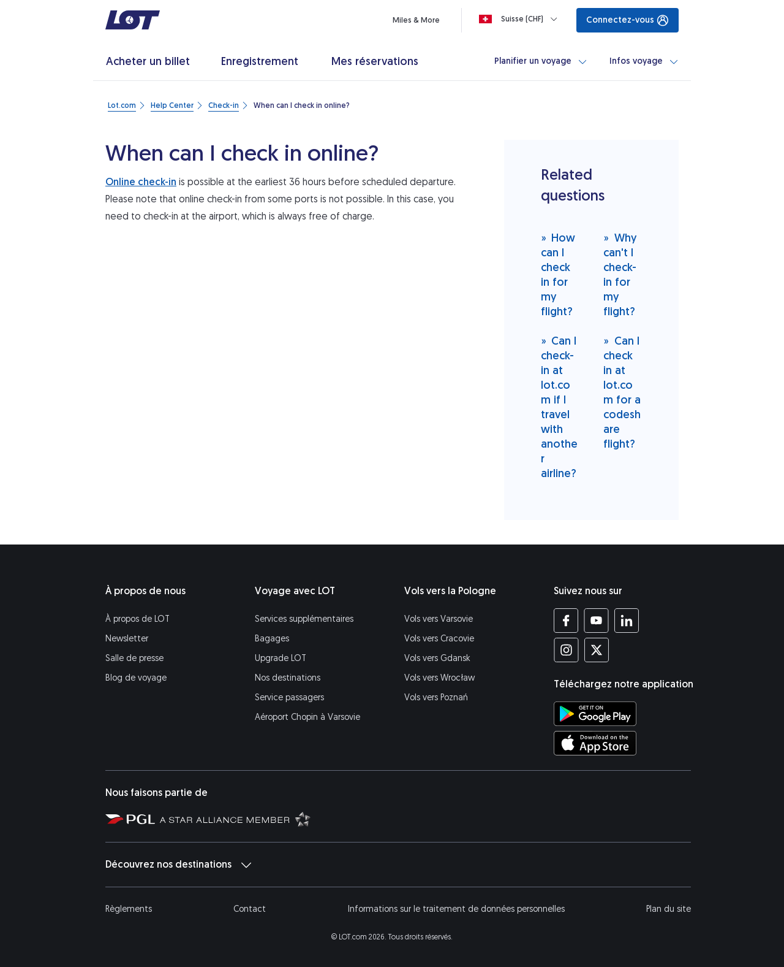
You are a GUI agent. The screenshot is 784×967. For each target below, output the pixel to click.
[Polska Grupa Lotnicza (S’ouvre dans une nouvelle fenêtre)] (130, 818)
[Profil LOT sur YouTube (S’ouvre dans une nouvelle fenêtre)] (596, 620)
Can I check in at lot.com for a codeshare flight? (622, 392)
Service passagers (289, 697)
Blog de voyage (136, 678)
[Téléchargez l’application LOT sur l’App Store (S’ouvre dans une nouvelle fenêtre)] (595, 743)
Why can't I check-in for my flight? (619, 274)
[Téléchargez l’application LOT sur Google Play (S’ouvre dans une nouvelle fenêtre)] (595, 713)
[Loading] (521, 19)
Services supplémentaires (304, 619)
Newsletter (126, 638)
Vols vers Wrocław (439, 678)
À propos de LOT (137, 619)
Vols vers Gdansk (437, 658)
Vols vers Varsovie (438, 619)
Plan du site (668, 909)
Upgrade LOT (280, 658)
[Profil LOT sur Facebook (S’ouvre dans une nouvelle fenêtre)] (566, 620)
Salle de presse (134, 658)
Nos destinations (287, 678)
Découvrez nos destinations (178, 864)
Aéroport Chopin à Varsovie (307, 717)
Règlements (128, 909)
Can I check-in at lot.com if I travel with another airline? (559, 407)
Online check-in (140, 182)
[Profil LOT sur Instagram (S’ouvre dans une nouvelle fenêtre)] (566, 650)
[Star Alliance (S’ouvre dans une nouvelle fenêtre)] (235, 818)
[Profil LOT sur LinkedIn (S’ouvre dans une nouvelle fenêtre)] (626, 620)
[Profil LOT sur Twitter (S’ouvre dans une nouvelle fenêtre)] (596, 650)
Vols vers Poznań (436, 697)
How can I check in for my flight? (558, 274)
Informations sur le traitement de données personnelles (456, 909)
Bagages (272, 638)
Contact (249, 909)
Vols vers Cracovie (439, 638)
